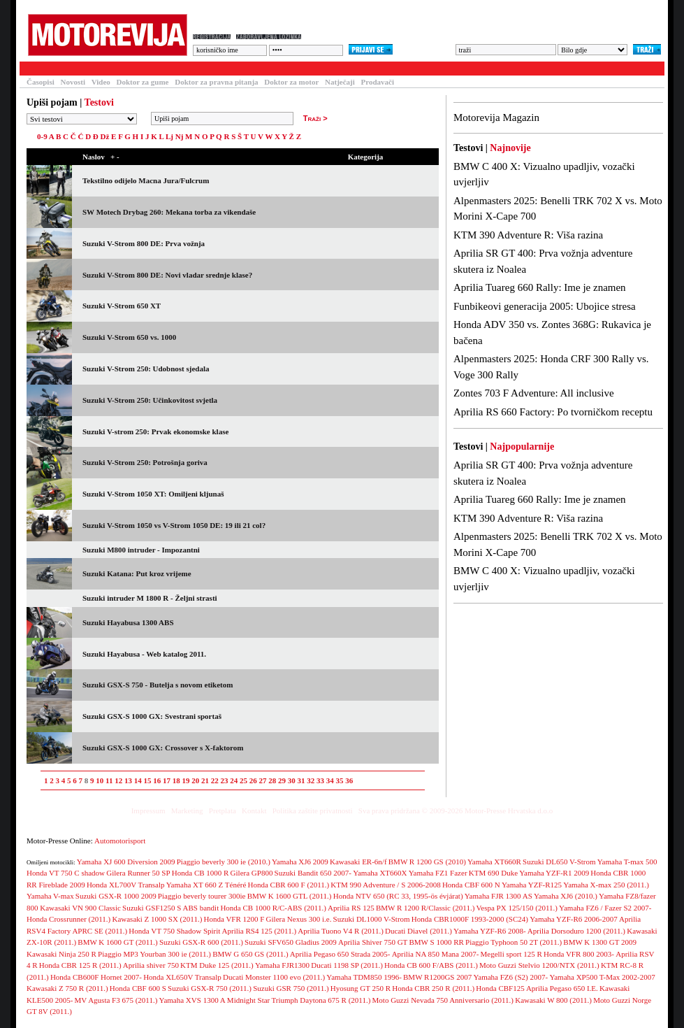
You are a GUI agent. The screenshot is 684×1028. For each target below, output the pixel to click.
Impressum (148, 810)
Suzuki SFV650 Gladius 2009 (291, 942)
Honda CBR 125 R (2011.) (80, 965)
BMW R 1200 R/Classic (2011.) (425, 908)
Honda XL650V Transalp (182, 977)
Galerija (250, 69)
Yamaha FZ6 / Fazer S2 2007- (605, 908)
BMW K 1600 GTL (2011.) (289, 896)
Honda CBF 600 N (471, 884)
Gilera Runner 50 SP (138, 873)
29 (282, 780)
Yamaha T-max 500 (627, 861)
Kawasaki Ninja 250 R (61, 954)
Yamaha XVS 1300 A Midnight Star (214, 1000)
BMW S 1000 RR (436, 942)
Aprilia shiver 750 (151, 965)
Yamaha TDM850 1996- (363, 977)
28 (272, 780)
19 (185, 780)
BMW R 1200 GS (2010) (427, 861)
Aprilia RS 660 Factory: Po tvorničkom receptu (553, 411)
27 (262, 780)
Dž (105, 136)
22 (215, 780)
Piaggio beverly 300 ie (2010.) (223, 861)
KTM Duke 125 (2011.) (217, 965)
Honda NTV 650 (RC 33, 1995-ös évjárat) (398, 896)
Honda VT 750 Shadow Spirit (174, 931)
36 (349, 780)
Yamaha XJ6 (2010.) (565, 896)
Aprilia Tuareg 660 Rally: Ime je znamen (539, 287)
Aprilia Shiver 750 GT (372, 942)
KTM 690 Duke (493, 873)
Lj (169, 136)
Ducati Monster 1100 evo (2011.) (274, 977)
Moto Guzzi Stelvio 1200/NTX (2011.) (539, 965)
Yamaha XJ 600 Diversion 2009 (126, 861)
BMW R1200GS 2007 (437, 977)
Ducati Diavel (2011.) (418, 931)
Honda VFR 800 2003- (579, 954)
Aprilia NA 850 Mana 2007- (435, 954)
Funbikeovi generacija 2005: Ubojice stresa (544, 306)
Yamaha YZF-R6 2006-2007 (574, 919)
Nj (179, 136)
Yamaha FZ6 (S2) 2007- (510, 977)
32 (310, 780)
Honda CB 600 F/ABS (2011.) (431, 965)
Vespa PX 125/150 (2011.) (517, 908)
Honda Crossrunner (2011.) (68, 919)
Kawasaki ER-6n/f (358, 861)
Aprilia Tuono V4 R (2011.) (341, 931)
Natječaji (340, 82)
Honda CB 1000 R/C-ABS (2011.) (273, 908)
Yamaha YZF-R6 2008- (489, 931)
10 (99, 780)
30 (292, 780)
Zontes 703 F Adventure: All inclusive (533, 393)
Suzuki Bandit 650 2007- (313, 873)
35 (339, 780)
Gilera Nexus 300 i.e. (299, 919)
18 (176, 780)
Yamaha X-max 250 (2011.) (606, 884)
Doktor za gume (143, 82)
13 (128, 780)
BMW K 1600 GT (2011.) (117, 942)
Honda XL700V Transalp (126, 884)
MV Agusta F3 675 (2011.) (116, 1000)
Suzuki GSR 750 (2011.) (290, 988)
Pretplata (222, 810)
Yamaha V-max (50, 896)
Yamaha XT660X (380, 873)
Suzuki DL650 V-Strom (559, 861)
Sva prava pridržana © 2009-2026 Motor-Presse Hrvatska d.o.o (455, 810)
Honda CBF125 (500, 988)
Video (101, 82)
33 (320, 780)
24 (234, 780)
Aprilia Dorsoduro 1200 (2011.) (576, 931)
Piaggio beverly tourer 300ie (202, 896)
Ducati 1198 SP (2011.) (347, 965)
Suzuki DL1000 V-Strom (371, 919)
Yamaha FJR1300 (282, 965)
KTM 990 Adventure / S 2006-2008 (385, 884)
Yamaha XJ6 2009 (300, 861)
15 (147, 780)
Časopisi (40, 82)
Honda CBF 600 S (138, 988)
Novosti (73, 82)
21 (205, 780)
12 (118, 780)
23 (224, 780)
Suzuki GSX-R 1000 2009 (116, 896)
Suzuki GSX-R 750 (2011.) (210, 988)
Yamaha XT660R (494, 861)
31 (301, 780)
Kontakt (254, 810)
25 (243, 780)
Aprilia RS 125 (351, 908)
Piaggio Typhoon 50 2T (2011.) (513, 942)
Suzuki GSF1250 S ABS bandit (170, 908)
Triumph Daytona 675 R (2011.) (320, 1000)
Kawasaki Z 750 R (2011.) (67, 988)
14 (138, 780)
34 (330, 780)
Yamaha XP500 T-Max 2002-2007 (602, 977)
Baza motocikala (142, 69)
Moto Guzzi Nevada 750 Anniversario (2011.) (443, 1000)
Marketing (187, 810)
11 (108, 780)
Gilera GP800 (252, 873)
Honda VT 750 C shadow (66, 873)
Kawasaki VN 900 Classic (80, 908)
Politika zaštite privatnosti (312, 810)
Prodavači (377, 82)
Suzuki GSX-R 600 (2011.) (201, 942)
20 (195, 780)
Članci (80, 69)
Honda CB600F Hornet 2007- (96, 977)
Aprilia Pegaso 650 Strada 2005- (340, 954)
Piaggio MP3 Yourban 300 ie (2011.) (154, 954)
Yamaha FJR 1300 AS (498, 896)
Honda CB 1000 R (200, 873)
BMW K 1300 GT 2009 (599, 942)
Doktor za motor (291, 82)
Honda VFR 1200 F (234, 919)
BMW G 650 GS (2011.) (250, 954)
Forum (203, 69)
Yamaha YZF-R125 (532, 884)
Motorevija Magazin (496, 117)
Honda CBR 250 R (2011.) (433, 988)
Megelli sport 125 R (511, 954)
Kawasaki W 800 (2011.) (553, 1000)
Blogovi (299, 69)
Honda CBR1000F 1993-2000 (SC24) (470, 919)
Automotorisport (119, 840)
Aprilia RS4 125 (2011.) (259, 931)
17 (166, 780)
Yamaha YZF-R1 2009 (554, 873)
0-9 (42, 136)
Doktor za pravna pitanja (216, 82)
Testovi (36, 69)
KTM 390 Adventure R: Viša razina (528, 235)
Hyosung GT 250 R (360, 988)
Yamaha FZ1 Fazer (438, 873)
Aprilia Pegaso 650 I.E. (562, 988)
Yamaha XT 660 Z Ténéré (206, 884)
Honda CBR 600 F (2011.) (289, 884)
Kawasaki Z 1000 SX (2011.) (157, 919)
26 (253, 780)
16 (157, 780)
